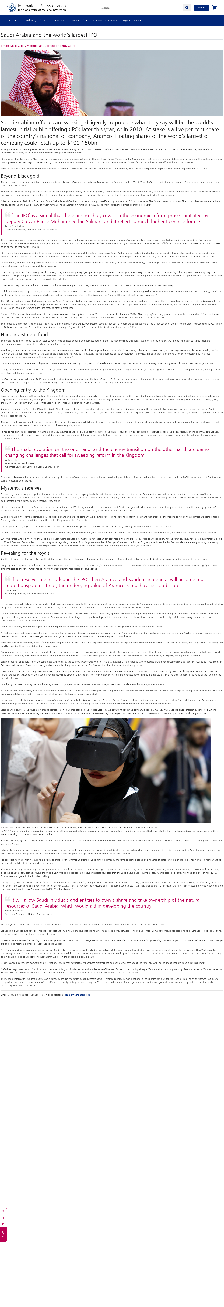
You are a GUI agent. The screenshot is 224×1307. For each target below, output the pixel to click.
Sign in (201, 7)
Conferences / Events (104, 20)
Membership (78, 20)
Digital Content (131, 20)
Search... (106, 8)
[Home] (40, 7)
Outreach (59, 20)
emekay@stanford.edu (77, 995)
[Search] (187, 7)
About (11, 20)
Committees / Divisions (34, 20)
